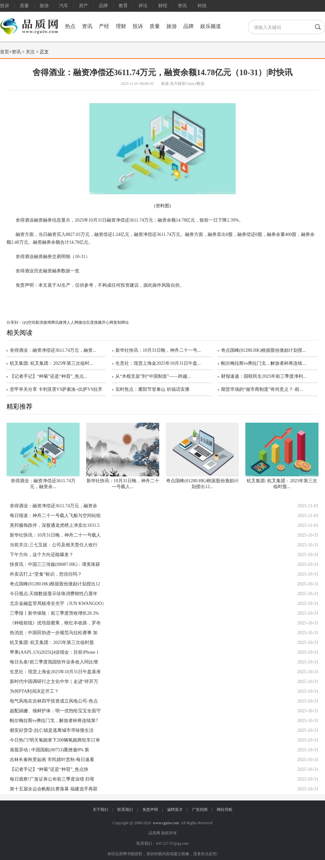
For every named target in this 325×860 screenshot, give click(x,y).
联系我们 (125, 809)
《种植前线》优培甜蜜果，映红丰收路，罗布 (55, 623)
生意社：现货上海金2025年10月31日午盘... (158, 363)
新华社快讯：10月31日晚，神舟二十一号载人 (55, 535)
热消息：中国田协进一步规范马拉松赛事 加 (54, 632)
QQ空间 (28, 322)
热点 (70, 26)
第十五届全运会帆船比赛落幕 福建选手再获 (54, 788)
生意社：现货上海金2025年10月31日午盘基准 (55, 671)
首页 (4, 51)
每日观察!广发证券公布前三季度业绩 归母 (52, 779)
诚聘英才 (175, 809)
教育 (123, 5)
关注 (30, 51)
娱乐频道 (210, 26)
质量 (24, 5)
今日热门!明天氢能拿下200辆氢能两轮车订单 (55, 740)
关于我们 (100, 809)
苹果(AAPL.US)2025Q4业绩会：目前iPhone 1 (54, 652)
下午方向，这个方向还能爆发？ (41, 554)
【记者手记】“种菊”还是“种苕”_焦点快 (49, 769)
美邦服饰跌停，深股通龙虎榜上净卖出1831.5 (55, 525)
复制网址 (121, 322)
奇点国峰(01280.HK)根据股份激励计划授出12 (55, 583)
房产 (83, 5)
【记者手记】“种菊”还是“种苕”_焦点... (48, 376)
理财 (121, 26)
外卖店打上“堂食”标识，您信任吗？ (46, 574)
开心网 (107, 322)
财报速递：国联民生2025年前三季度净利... (263, 376)
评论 (143, 5)
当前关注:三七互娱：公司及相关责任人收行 (54, 544)
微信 (82, 322)
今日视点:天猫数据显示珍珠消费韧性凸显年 (54, 593)
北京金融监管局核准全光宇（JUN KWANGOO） (58, 603)
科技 (202, 5)
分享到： (14, 322)
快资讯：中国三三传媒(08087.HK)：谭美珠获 (55, 564)
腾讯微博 (59, 322)
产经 (104, 26)
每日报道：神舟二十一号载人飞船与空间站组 (55, 515)
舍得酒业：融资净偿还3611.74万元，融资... (53, 350)
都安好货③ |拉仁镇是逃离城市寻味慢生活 (52, 730)
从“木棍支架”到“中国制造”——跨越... (152, 376)
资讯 (182, 5)
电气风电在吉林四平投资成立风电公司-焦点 (54, 701)
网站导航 (224, 809)
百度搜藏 (94, 322)
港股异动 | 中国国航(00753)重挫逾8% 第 (49, 749)
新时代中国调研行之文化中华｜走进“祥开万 (54, 681)
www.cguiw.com (166, 823)
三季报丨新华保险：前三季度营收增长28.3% (54, 613)
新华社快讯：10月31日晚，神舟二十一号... (158, 350)
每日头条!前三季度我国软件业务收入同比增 (54, 662)
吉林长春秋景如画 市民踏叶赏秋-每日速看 (52, 759)
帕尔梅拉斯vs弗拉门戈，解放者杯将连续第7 (54, 720)
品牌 (103, 5)
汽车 (63, 5)
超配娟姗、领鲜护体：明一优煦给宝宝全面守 (55, 710)
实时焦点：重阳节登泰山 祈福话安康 (152, 389)
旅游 (44, 5)
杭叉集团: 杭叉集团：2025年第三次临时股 (52, 642)
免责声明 (150, 809)
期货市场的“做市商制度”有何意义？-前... (262, 389)
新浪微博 (43, 322)
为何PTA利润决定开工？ (34, 691)
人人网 (72, 322)
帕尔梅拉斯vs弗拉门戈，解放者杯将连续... (263, 363)
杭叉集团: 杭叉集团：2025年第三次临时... (51, 363)
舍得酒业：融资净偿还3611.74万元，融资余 (53, 505)
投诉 (4, 5)
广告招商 (200, 809)
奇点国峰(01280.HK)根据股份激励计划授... (263, 350)
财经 (162, 5)
